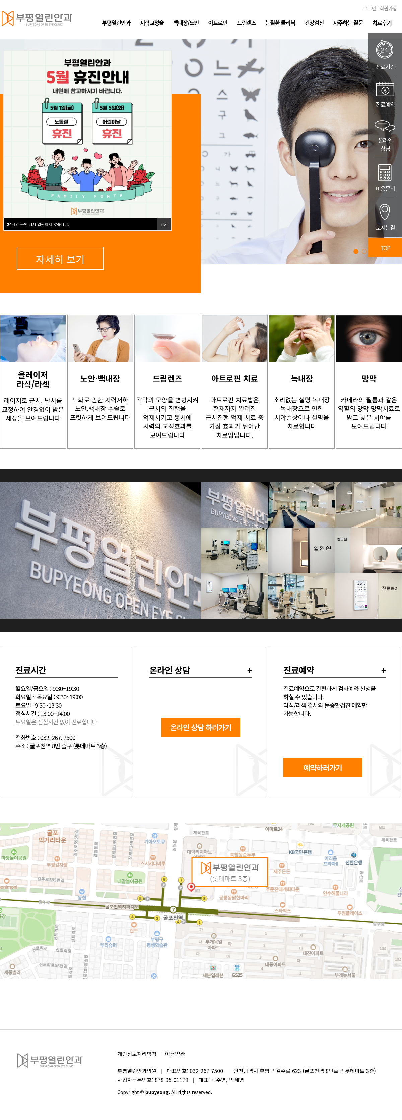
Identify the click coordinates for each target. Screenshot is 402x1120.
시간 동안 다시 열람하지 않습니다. (38, 224)
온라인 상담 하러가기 (200, 727)
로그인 (369, 8)
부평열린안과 (116, 22)
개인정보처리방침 (137, 1054)
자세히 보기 (60, 259)
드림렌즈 (246, 22)
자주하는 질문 (348, 22)
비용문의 (385, 178)
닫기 (164, 224)
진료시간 (385, 55)
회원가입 (388, 8)
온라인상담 (385, 136)
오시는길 (385, 217)
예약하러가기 (323, 767)
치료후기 (381, 22)
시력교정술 (152, 22)
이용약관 (175, 1054)
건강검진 (314, 22)
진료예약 (385, 95)
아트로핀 (217, 22)
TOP (385, 247)
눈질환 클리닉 (280, 22)
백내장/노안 (186, 22)
